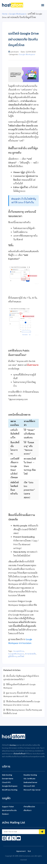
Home (4, 13)
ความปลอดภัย (30, 653)
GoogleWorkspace (16, 653)
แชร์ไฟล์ (21, 656)
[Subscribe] (42, 831)
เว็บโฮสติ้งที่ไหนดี (19, 753)
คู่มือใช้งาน (12, 656)
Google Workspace (17, 13)
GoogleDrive (18, 651)
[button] (42, 5)
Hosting (13, 745)
